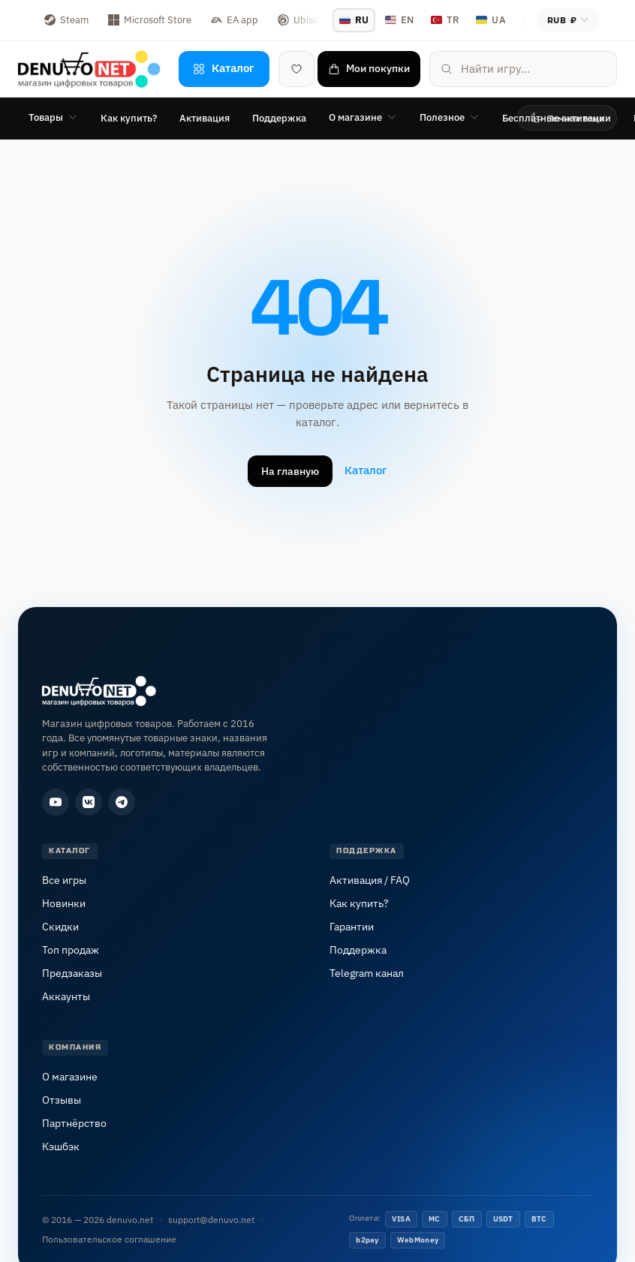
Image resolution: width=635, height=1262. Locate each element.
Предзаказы (72, 973)
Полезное (450, 117)
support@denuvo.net (211, 1219)
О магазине (363, 117)
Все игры (64, 880)
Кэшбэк (61, 1146)
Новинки (64, 903)
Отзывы (61, 1100)
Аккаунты (66, 996)
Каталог (366, 470)
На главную (290, 471)
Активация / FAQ (370, 880)
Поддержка (279, 118)
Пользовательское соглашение (109, 1239)
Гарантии (352, 926)
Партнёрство (74, 1123)
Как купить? (129, 118)
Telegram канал (367, 973)
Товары (53, 117)
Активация (204, 118)
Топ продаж (70, 950)
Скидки (60, 926)
